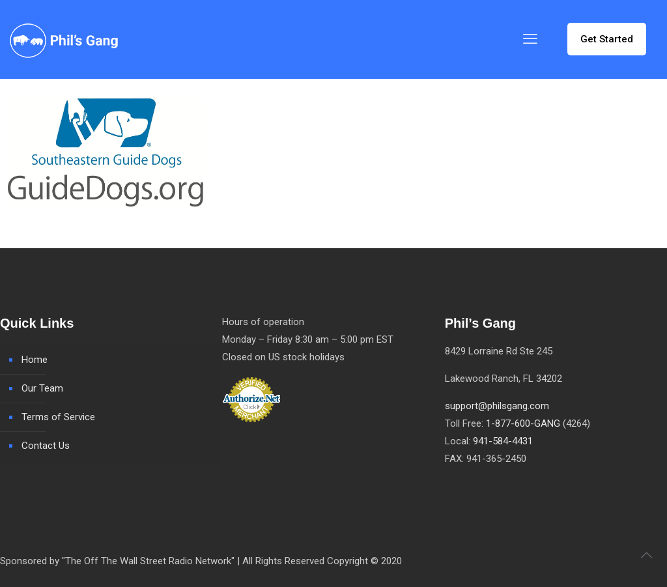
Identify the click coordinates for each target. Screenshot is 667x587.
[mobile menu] (530, 39)
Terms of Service (58, 417)
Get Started (606, 39)
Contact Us (45, 445)
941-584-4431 (503, 441)
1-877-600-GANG (523, 423)
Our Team (42, 388)
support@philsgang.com (497, 406)
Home (34, 359)
